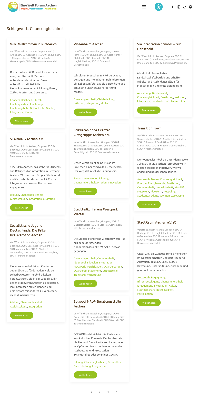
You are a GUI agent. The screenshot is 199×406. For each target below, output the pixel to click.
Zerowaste (177, 195)
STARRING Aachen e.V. (27, 139)
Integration (17, 112)
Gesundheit (115, 362)
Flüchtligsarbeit (19, 103)
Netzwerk (143, 191)
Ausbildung (144, 93)
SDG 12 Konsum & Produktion (170, 62)
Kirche (29, 112)
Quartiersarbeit (113, 266)
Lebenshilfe (178, 101)
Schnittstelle (110, 270)
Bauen (155, 179)
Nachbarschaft (146, 289)
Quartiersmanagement (87, 270)
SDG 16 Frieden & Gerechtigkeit (168, 145)
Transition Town (149, 128)
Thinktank (80, 274)
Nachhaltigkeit (164, 289)
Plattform (156, 191)
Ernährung (167, 97)
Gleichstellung (105, 99)
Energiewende (156, 183)
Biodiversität (159, 93)
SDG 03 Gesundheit (28, 54)
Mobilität (180, 187)
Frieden (102, 182)
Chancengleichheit (21, 99)
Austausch (143, 179)
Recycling (169, 191)
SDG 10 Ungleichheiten (159, 232)
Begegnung (158, 277)
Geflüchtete (37, 108)
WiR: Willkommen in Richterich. (33, 44)
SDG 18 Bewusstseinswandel (41, 61)
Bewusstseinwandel (85, 178)
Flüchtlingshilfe (19, 108)
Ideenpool (80, 262)
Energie (142, 183)
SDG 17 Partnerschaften (150, 148)
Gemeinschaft (145, 187)
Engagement (145, 285)
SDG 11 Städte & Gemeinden (170, 138)
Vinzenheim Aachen (88, 44)
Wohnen (165, 195)
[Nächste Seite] (116, 391)
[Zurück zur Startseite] (32, 7)
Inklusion (79, 103)
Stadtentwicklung (147, 195)
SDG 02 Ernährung (154, 59)
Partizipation (94, 266)
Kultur (172, 285)
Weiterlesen (21, 120)
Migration (49, 198)
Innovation (114, 182)
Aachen (33, 51)
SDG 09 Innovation (109, 145)
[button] (144, 7)
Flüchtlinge (37, 103)
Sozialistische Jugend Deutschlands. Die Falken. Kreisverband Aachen (29, 230)
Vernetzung (94, 274)
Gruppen (42, 51)
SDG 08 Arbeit (93, 57)
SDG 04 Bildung (47, 54)
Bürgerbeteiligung (148, 281)
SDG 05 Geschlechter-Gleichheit (36, 149)
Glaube (50, 108)
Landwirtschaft (161, 101)
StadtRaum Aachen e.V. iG (156, 222)
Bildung (103, 178)
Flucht (37, 99)
